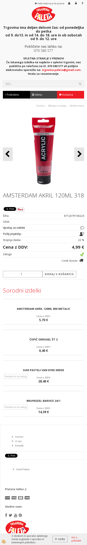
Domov (41, 105)
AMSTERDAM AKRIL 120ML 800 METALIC (43, 309)
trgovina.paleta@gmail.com (61, 70)
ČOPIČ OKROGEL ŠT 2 (43, 339)
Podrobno (12, 94)
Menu (37, 94)
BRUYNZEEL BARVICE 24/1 (43, 401)
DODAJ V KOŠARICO (59, 274)
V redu (60, 539)
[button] (79, 154)
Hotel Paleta (22, 469)
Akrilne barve (77, 105)
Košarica (66, 94)
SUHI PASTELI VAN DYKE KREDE (43, 370)
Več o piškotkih (76, 539)
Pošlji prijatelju (12, 234)
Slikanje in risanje (57, 105)
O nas (18, 441)
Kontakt (19, 445)
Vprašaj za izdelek (14, 227)
